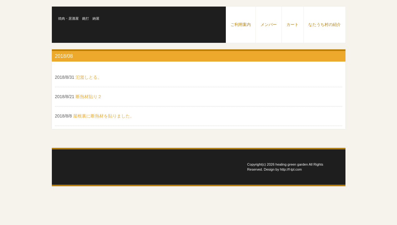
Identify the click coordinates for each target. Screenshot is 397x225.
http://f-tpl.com (291, 169)
